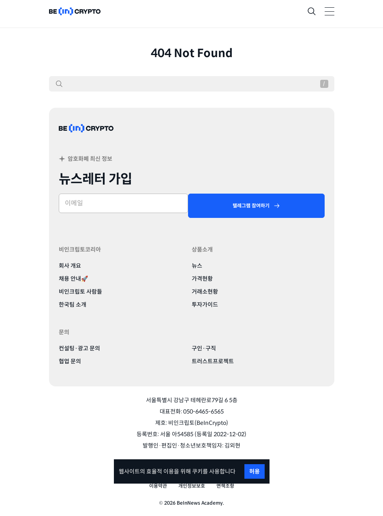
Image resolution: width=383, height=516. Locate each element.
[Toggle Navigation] (329, 11)
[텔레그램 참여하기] (256, 206)
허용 (254, 471)
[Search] (312, 11)
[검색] (59, 84)
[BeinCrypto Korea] (86, 138)
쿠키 (197, 471)
